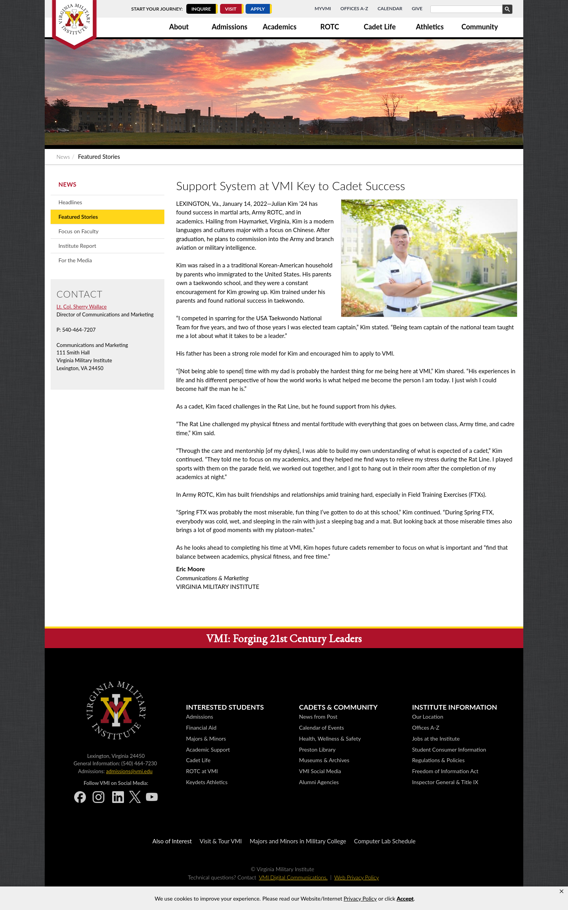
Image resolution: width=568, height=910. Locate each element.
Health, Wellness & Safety (330, 738)
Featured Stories (78, 216)
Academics (280, 26)
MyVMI (323, 8)
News (63, 156)
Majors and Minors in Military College (298, 841)
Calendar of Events (321, 727)
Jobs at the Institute (435, 738)
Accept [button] (405, 898)
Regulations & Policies (438, 760)
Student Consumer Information (449, 749)
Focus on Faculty (78, 231)
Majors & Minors (206, 738)
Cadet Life (380, 26)
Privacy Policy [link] (360, 898)
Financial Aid (201, 727)
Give (417, 8)
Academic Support (208, 749)
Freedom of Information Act (445, 771)
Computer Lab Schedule (385, 841)
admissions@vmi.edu (129, 771)
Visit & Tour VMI (221, 841)
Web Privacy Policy (356, 877)
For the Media (75, 260)
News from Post (318, 716)
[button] (561, 891)
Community (479, 26)
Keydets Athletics (207, 782)
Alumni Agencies (319, 782)
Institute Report (77, 245)
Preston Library (317, 749)
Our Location (427, 716)
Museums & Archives (324, 760)
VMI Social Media (320, 771)
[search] (471, 9)
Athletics (430, 26)
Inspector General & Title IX (445, 782)
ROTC (329, 26)
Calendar (389, 8)
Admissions (230, 26)
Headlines (70, 202)
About (179, 26)
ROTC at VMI (202, 771)
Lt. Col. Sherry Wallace (81, 306)
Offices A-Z (354, 8)
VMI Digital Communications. (293, 877)
